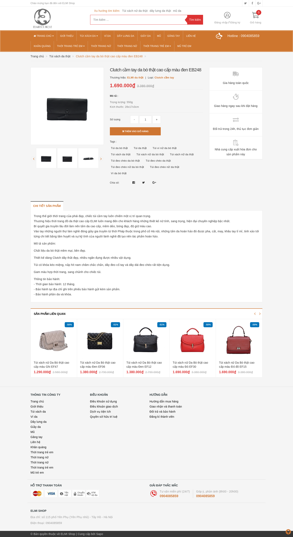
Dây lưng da (125, 36)
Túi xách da (89, 36)
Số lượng (115, 119)
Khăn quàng (42, 46)
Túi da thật (140, 148)
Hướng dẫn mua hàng (164, 401)
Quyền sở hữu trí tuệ (104, 416)
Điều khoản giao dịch (104, 406)
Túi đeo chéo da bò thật (125, 160)
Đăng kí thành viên (162, 416)
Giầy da (146, 36)
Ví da (107, 36)
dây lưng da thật (160, 10)
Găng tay (173, 36)
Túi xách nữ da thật (135, 10)
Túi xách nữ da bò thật (150, 154)
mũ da (177, 10)
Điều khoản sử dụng (103, 401)
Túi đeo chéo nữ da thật (164, 166)
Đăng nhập (221, 22)
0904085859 (169, 496)
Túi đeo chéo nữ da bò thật (127, 166)
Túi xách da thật (120, 154)
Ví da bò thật (119, 173)
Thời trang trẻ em (71, 46)
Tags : (113, 141)
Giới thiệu (66, 36)
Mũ (159, 36)
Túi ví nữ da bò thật (165, 148)
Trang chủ (44, 36)
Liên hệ (191, 36)
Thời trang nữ (101, 46)
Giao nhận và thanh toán (166, 406)
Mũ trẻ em (184, 46)
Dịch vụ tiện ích (100, 411)
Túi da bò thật (119, 148)
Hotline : (243, 36)
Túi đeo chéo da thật (158, 160)
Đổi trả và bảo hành (163, 411)
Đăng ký (235, 22)
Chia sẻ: (114, 182)
